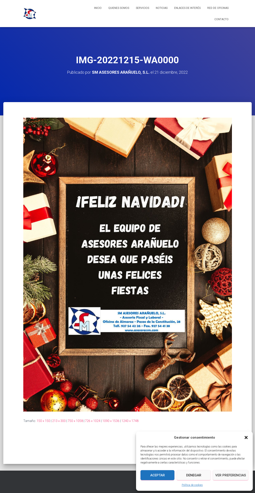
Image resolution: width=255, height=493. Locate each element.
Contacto (221, 19)
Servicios (142, 8)
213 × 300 (59, 421)
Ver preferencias (230, 475)
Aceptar (157, 475)
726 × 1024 (92, 421)
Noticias (162, 8)
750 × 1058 (75, 421)
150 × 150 (43, 421)
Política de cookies (192, 485)
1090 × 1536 (110, 421)
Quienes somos (118, 8)
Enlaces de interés (187, 8)
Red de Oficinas (218, 8)
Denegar (193, 475)
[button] (246, 437)
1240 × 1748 (129, 421)
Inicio (98, 8)
